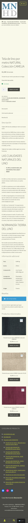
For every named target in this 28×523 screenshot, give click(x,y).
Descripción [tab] (5, 99)
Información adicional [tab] (7, 104)
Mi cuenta (4, 520)
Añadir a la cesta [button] (14, 336)
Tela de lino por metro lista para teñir (15, 465)
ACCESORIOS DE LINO (9, 425)
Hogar (4, 21)
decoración (9, 92)
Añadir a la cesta (13, 80)
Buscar (14, 520)
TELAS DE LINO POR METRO (13, 21)
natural (14, 92)
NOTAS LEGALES (6, 512)
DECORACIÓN (7, 428)
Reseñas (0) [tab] (5, 108)
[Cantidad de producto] (4, 80)
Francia (17, 279)
